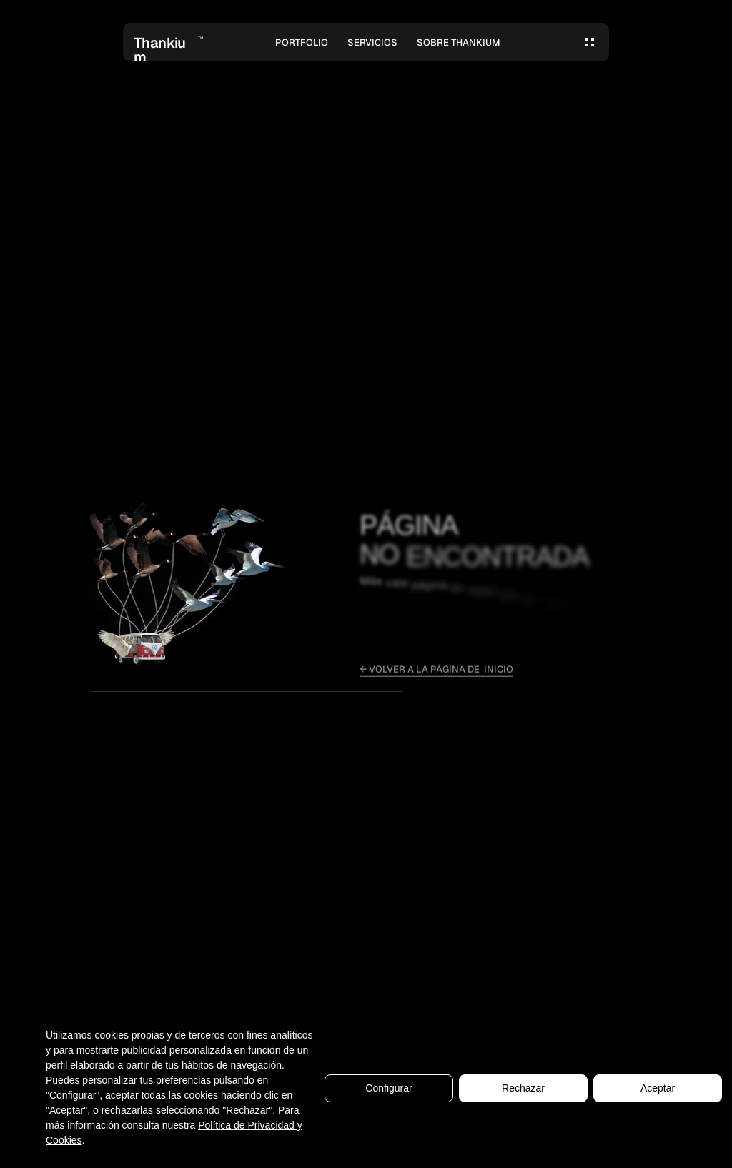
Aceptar (657, 1091)
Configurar (388, 1091)
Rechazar (523, 1091)
